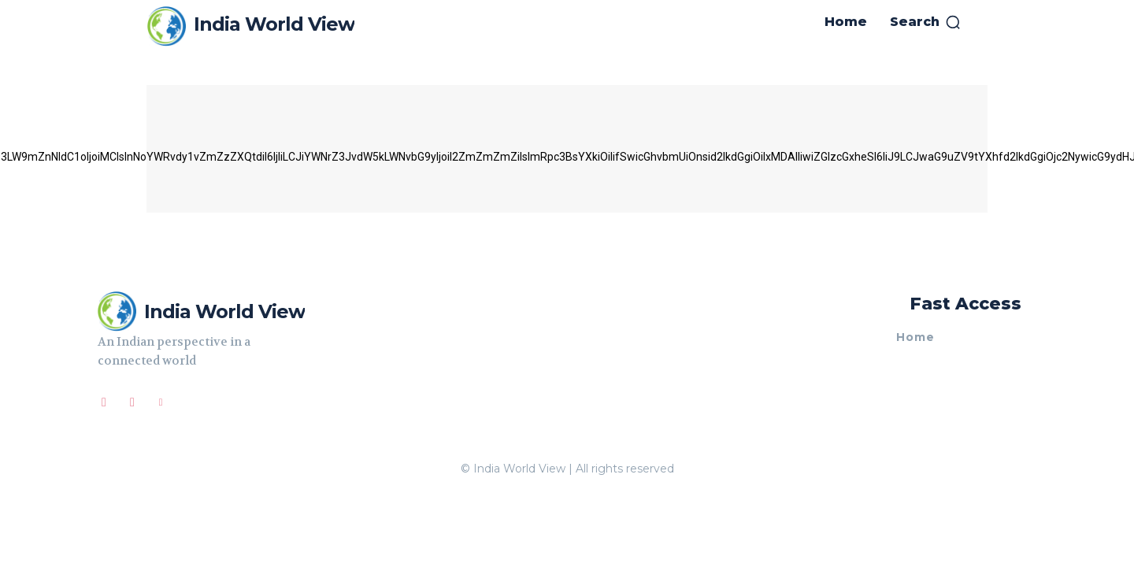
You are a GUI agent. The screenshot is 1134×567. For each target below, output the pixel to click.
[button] (926, 22)
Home (915, 338)
